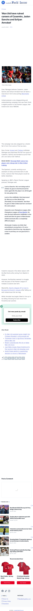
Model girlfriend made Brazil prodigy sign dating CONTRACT (20, 550)
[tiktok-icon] (6, 591)
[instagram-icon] (9, 591)
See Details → (24, 582)
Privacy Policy (6, 601)
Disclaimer (5, 603)
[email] (23, 358)
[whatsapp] (12, 358)
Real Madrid (23, 212)
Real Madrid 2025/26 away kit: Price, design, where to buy (20, 508)
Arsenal (12, 150)
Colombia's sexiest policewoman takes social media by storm (21, 529)
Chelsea (20, 150)
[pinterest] (19, 358)
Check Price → (7, 582)
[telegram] (16, 358)
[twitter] (9, 358)
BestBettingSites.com (24, 599)
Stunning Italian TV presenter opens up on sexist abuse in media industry (21, 540)
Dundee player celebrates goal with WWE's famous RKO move (20, 517)
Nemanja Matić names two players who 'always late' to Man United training (15, 163)
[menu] (3, 2)
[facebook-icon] (3, 591)
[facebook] (6, 358)
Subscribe (16, 320)
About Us (5, 599)
